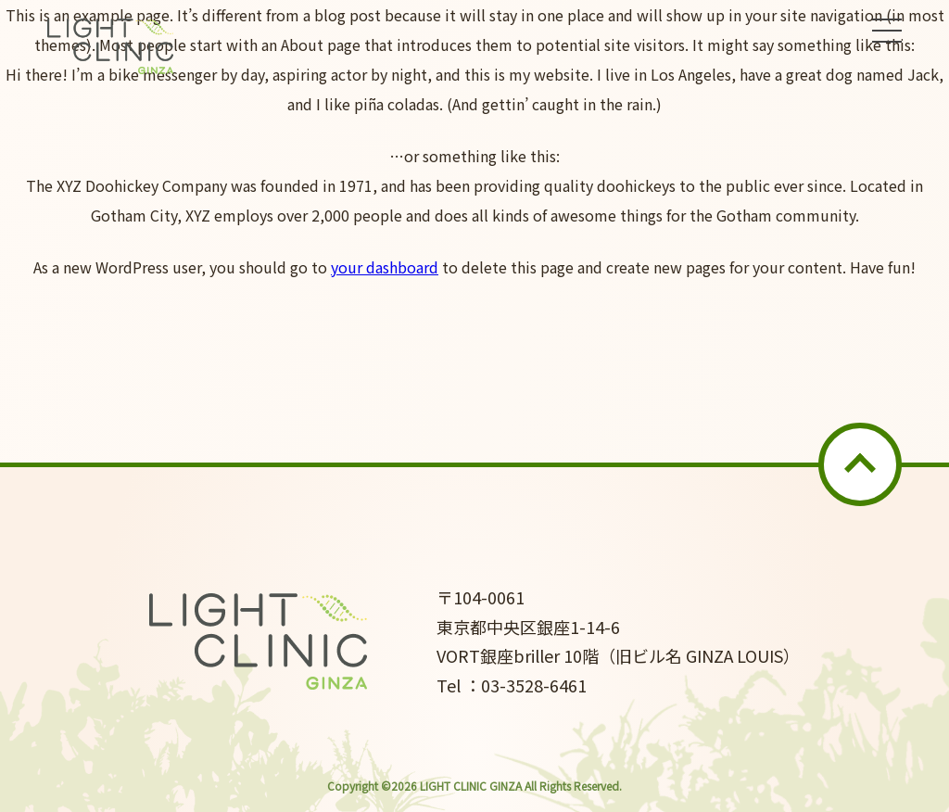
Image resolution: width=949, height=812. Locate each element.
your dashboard (384, 267)
